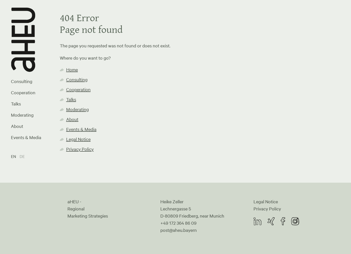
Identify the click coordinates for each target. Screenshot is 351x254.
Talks (16, 104)
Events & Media (26, 137)
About (17, 126)
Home (72, 69)
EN (14, 156)
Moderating (22, 115)
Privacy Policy (80, 149)
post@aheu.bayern (178, 230)
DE (22, 156)
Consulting (21, 81)
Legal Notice (78, 139)
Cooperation (23, 92)
